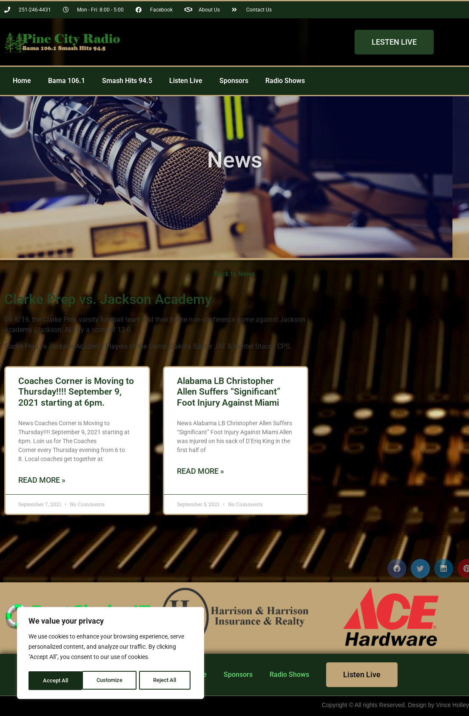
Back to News (234, 274)
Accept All (166, 680)
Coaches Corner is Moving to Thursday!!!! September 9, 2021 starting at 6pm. (76, 391)
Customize (55, 680)
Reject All (112, 680)
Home (22, 81)
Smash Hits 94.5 (127, 81)
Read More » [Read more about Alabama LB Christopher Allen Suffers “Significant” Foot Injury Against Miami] (200, 471)
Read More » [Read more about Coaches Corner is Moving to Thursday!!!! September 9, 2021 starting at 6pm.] (41, 479)
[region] (110, 654)
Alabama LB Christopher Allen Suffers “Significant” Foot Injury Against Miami (228, 391)
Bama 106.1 (66, 81)
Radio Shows (285, 81)
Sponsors (233, 81)
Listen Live (185, 81)
